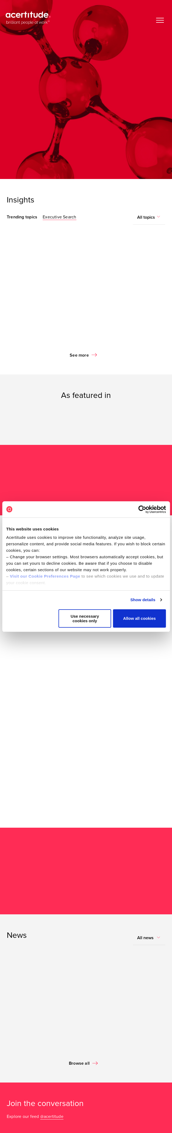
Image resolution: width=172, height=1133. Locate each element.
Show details (143, 599)
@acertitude (51, 1116)
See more (79, 355)
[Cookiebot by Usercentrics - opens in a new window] (142, 509)
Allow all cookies (139, 618)
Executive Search (59, 217)
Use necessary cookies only (84, 618)
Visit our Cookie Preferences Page (45, 576)
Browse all (79, 1063)
